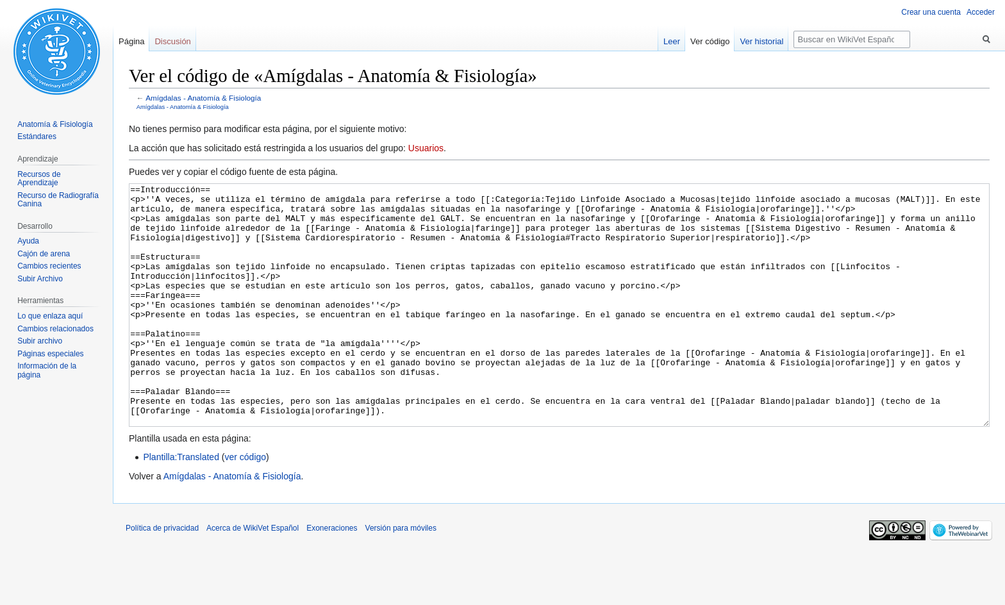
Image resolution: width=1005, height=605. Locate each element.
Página (131, 41)
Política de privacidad (162, 576)
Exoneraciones (331, 576)
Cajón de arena (43, 253)
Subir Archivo (40, 278)
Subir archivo (39, 340)
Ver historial (761, 41)
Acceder (981, 12)
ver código (246, 505)
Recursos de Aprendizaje (38, 179)
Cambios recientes (49, 265)
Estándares (36, 136)
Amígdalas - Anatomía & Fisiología (203, 98)
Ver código (709, 41)
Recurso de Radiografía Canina (58, 200)
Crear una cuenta (931, 12)
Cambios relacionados (55, 328)
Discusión (172, 41)
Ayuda (28, 240)
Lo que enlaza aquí (50, 315)
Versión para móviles (400, 576)
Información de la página (46, 370)
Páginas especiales (50, 353)
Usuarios (426, 148)
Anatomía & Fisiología (54, 124)
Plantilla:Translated (181, 505)
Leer (671, 41)
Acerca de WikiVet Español (252, 576)
